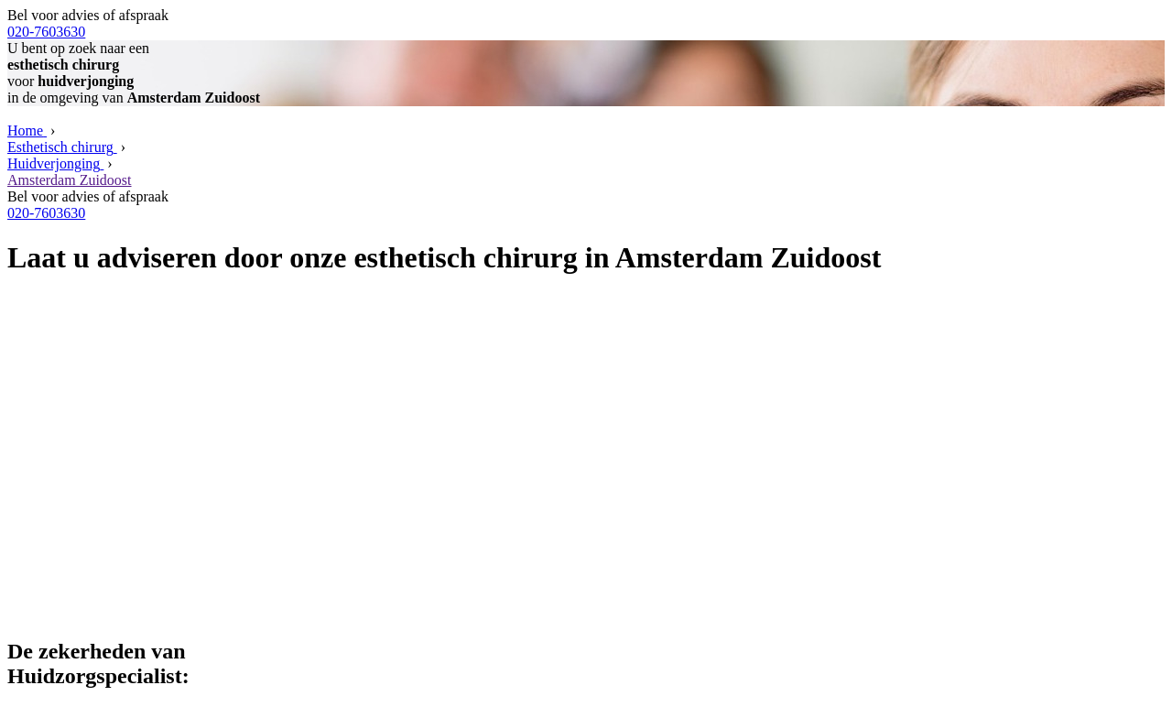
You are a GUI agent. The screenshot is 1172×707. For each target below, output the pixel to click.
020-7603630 (46, 31)
